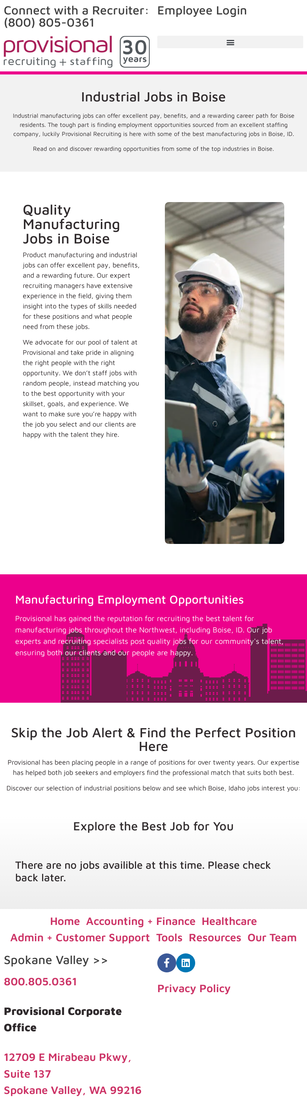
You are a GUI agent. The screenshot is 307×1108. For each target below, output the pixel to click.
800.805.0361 (40, 981)
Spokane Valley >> (56, 959)
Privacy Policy (194, 988)
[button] (230, 42)
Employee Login (202, 10)
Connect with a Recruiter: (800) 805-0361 (76, 16)
